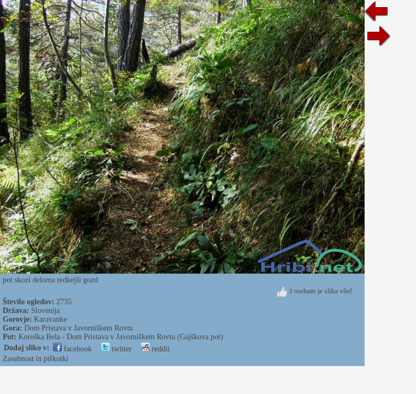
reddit (155, 349)
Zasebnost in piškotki (35, 359)
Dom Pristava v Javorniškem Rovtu (78, 328)
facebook (72, 349)
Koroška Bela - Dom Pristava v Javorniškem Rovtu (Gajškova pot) (120, 337)
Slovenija (45, 310)
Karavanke (50, 319)
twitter (116, 349)
